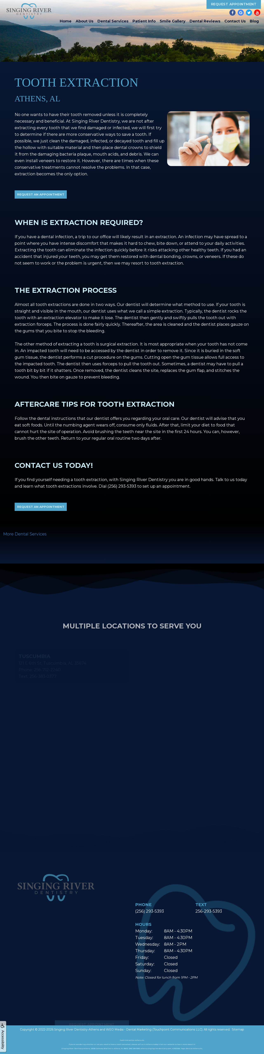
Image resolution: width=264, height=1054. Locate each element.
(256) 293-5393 (149, 911)
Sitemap (238, 1029)
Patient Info (144, 21)
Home (66, 21)
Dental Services (112, 21)
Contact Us (235, 21)
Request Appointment (234, 4)
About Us (84, 21)
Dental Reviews (205, 21)
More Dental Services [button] (25, 534)
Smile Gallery (172, 21)
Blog (254, 21)
